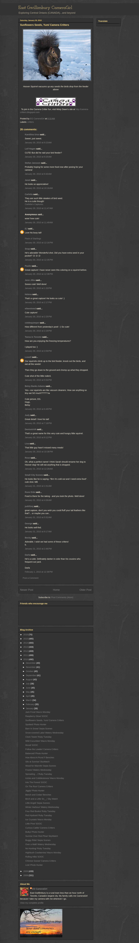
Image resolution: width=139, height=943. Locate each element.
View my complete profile (32, 903)
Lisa (27, 443)
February (30, 704)
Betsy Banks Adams (35, 386)
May (28, 692)
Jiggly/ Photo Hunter (34, 790)
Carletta (29, 194)
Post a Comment (30, 578)
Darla (27, 555)
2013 (26, 647)
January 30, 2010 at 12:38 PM (39, 274)
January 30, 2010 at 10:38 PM (39, 451)
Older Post (85, 589)
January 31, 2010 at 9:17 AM (38, 531)
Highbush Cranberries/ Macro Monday (43, 852)
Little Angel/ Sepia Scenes (37, 803)
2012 (26, 651)
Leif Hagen (30, 149)
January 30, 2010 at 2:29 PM (38, 331)
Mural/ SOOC (31, 745)
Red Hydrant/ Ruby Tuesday (38, 815)
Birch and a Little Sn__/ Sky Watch (41, 799)
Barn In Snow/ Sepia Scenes (38, 728)
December (31, 663)
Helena (28, 294)
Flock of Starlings (33, 238)
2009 (26, 871)
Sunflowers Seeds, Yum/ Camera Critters (44, 720)
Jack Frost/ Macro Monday (37, 712)
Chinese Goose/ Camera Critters (40, 861)
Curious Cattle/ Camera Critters (40, 828)
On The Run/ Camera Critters (39, 786)
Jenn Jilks (30, 280)
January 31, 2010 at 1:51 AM (38, 486)
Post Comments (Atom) (62, 597)
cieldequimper (32, 323)
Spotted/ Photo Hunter (35, 724)
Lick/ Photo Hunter (34, 865)
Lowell (28, 357)
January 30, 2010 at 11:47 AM (39, 208)
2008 (26, 875)
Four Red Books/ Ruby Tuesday (40, 811)
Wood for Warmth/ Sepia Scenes (40, 766)
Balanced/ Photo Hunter (36, 753)
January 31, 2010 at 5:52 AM (38, 517)
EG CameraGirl (39, 889)
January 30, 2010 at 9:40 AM (38, 174)
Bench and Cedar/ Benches (38, 795)
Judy (27, 415)
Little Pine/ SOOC (33, 823)
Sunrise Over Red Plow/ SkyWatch (41, 836)
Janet (27, 180)
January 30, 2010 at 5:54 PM (38, 380)
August (29, 679)
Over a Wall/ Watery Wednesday (40, 844)
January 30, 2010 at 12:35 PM (39, 260)
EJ (26, 228)
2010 (26, 659)
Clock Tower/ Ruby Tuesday (38, 737)
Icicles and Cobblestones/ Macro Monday (44, 778)
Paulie (28, 266)
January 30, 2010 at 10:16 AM (39, 188)
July (28, 683)
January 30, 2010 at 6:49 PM (38, 409)
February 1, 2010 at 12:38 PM (39, 572)
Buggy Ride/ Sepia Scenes (37, 840)
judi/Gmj (29, 506)
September (31, 675)
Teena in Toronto (33, 337)
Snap (27, 249)
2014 (26, 643)
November (31, 667)
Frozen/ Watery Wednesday (38, 770)
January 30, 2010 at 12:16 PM (39, 242)
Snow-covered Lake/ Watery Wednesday (44, 733)
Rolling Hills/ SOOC (34, 857)
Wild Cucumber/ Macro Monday (40, 741)
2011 (26, 655)
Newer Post (26, 589)
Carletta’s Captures (34, 204)
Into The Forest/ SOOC (36, 782)
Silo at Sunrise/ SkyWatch (37, 761)
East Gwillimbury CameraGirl (45, 8)
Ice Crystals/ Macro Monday (38, 819)
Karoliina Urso (32, 134)
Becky (28, 538)
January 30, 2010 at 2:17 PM (38, 302)
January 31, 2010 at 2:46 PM (38, 549)
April (28, 696)
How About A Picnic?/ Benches (39, 757)
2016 (26, 634)
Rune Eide (30, 492)
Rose (27, 458)
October (30, 671)
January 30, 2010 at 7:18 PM (38, 423)
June (28, 688)
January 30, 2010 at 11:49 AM (39, 222)
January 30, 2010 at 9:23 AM (38, 142)
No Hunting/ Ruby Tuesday (38, 848)
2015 (26, 639)
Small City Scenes (34, 475)
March (29, 700)
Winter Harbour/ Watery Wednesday (42, 807)
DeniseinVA (30, 429)
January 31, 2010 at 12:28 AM (39, 469)
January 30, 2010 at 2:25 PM (38, 316)
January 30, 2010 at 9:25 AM (38, 157)
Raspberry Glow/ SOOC (36, 716)
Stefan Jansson (32, 163)
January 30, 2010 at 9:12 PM (38, 437)
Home (56, 589)
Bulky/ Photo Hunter (34, 832)
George (28, 523)
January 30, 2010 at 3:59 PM (38, 351)
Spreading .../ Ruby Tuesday (38, 774)
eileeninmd (30, 308)
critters (30, 122)
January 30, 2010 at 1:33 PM (38, 288)
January (30, 708)
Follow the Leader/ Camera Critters (41, 749)
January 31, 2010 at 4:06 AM (38, 500)
